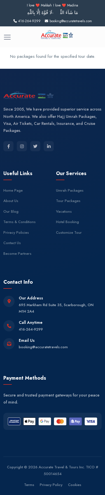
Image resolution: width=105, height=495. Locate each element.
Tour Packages (68, 200)
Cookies (74, 484)
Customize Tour (69, 232)
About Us (10, 200)
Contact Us (12, 243)
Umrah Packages (69, 190)
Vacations (64, 211)
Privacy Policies (16, 232)
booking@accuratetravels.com (43, 347)
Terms (29, 484)
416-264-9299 (31, 329)
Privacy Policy (51, 484)
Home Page (13, 190)
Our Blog (10, 211)
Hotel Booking (67, 221)
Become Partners (17, 253)
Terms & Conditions (19, 221)
